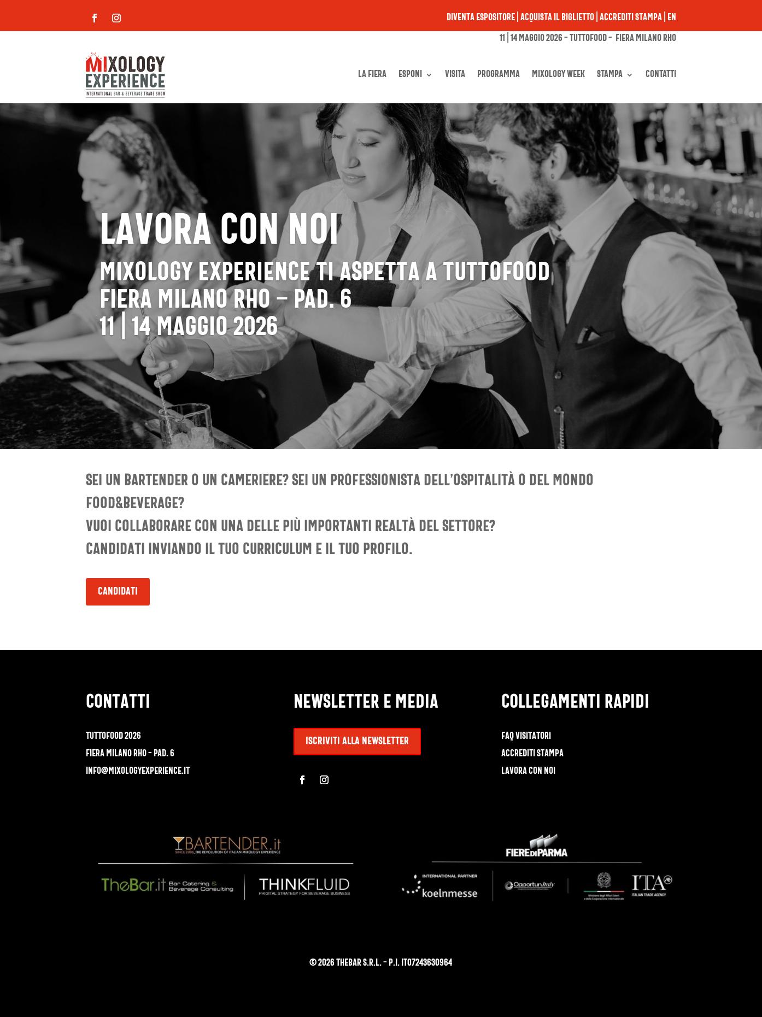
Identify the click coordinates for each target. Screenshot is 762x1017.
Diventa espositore (481, 18)
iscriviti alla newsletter (357, 741)
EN (671, 18)
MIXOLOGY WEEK (558, 74)
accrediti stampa (532, 754)
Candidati (118, 591)
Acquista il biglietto (557, 18)
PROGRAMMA (498, 74)
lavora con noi (528, 771)
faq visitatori (526, 736)
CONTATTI (661, 74)
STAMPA (610, 74)
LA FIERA (372, 74)
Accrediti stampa (631, 18)
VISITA (455, 74)
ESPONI (410, 74)
